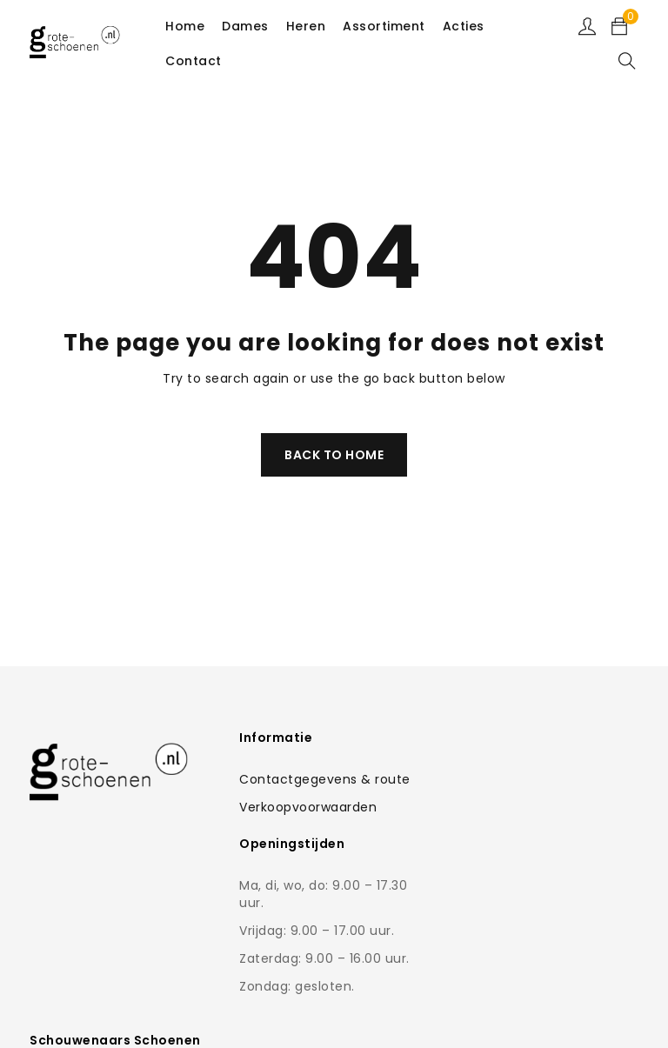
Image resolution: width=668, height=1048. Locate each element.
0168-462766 (536, 883)
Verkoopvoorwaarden (307, 807)
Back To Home (334, 455)
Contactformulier (523, 849)
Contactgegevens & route (324, 779)
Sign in (587, 26)
